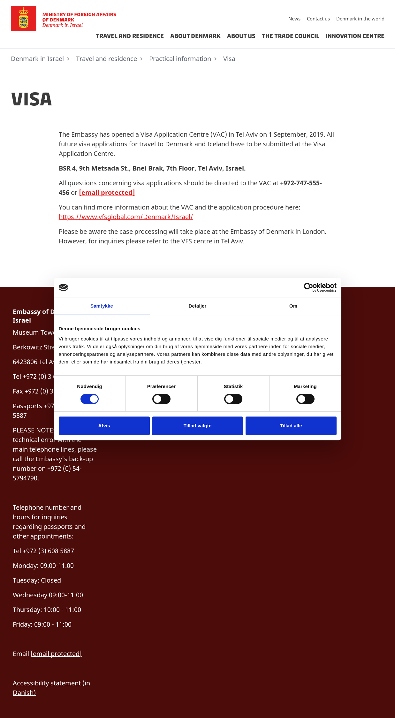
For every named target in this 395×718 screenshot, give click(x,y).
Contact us (318, 18)
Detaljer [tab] (198, 306)
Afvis (104, 425)
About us (241, 36)
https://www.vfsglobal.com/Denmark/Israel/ (126, 216)
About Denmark (195, 36)
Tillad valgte (198, 425)
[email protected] (107, 192)
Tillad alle (291, 425)
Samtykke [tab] (101, 306)
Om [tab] (293, 306)
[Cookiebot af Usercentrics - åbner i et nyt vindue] (309, 287)
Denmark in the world (360, 18)
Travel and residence (130, 36)
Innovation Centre (355, 36)
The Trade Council (290, 36)
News (294, 18)
